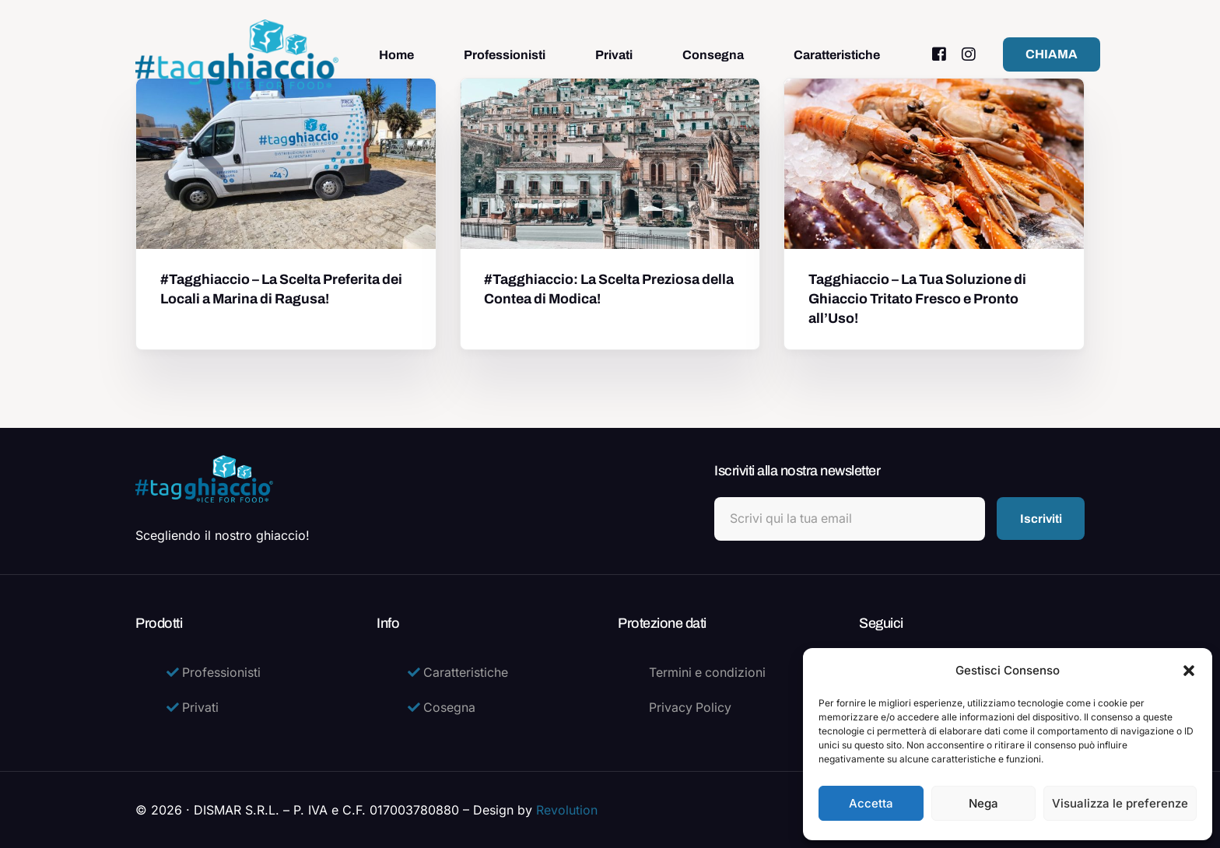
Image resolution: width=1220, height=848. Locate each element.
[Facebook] (939, 53)
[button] (1189, 670)
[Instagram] (968, 53)
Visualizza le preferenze (1120, 803)
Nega (983, 803)
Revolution (567, 809)
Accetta (871, 803)
